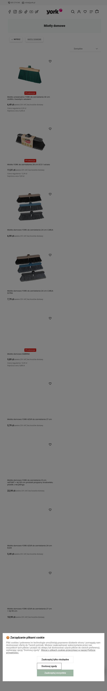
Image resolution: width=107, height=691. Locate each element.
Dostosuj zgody (49, 666)
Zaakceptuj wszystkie (55, 673)
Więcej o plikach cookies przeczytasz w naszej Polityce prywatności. (50, 651)
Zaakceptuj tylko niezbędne (55, 659)
